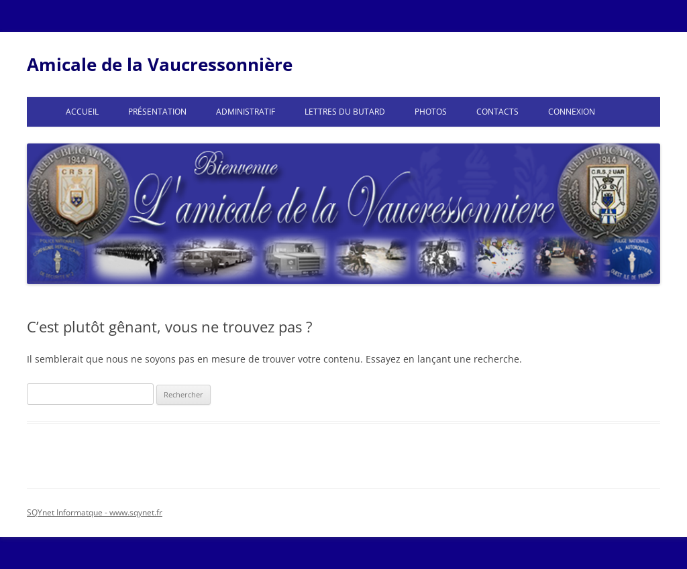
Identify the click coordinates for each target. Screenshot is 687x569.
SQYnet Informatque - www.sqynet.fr (94, 512)
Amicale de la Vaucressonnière (160, 64)
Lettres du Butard (345, 111)
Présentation (157, 111)
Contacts (497, 111)
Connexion (571, 111)
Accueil (82, 111)
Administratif (245, 111)
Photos (431, 111)
